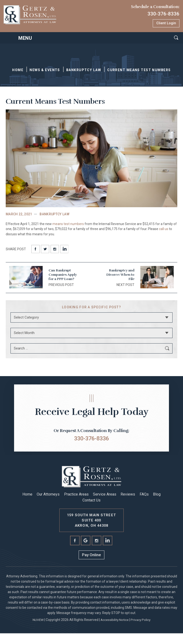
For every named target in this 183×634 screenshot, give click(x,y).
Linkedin (64, 249)
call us (163, 229)
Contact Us (91, 501)
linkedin (108, 541)
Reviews (128, 495)
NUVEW (37, 620)
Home (27, 495)
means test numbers (68, 224)
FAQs (144, 495)
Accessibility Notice (114, 620)
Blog (157, 495)
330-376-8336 (162, 13)
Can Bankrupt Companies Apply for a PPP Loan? (63, 275)
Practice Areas (76, 495)
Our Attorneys (48, 495)
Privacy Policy (141, 620)
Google (86, 541)
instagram (54, 249)
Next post (125, 285)
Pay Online (91, 555)
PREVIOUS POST (61, 285)
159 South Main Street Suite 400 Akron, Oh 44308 (91, 520)
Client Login (166, 23)
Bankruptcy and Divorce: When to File (120, 275)
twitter (45, 249)
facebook (35, 249)
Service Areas (104, 495)
